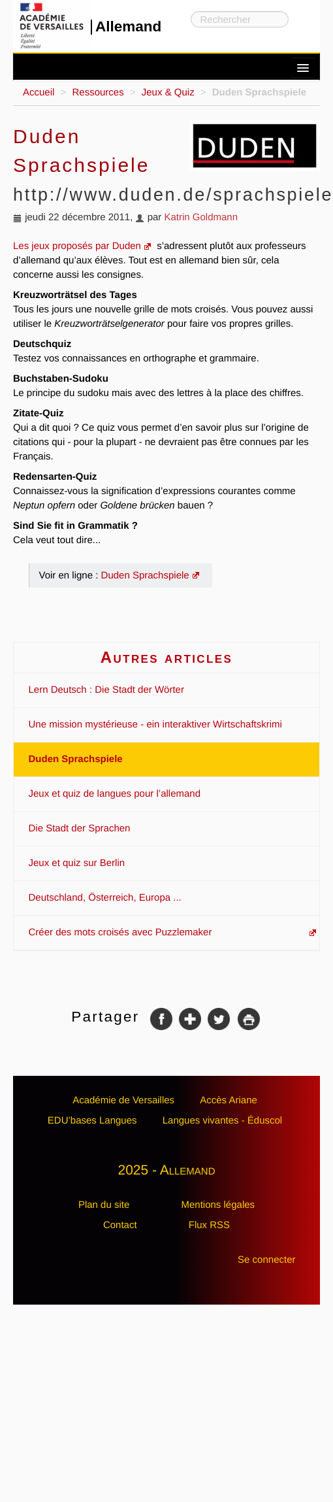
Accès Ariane (228, 1100)
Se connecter (266, 1259)
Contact (120, 1225)
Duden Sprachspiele (145, 575)
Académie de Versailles (123, 1100)
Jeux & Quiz (168, 92)
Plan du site (103, 1204)
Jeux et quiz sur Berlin (77, 863)
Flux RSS (209, 1225)
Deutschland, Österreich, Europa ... (105, 897)
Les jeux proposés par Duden (77, 246)
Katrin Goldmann (201, 217)
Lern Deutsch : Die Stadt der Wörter (106, 689)
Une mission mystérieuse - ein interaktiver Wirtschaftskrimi (155, 724)
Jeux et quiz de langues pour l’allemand (115, 793)
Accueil (38, 92)
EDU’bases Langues (92, 1120)
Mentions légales (218, 1204)
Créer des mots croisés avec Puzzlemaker (120, 932)
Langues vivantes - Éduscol (222, 1120)
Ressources (97, 92)
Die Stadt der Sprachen (80, 828)
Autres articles (167, 657)
